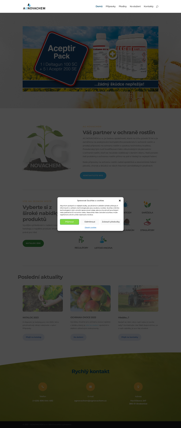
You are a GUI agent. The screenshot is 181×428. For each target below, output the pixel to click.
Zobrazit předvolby (111, 222)
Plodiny (123, 7)
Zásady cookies (90, 227)
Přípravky (111, 7)
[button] (120, 200)
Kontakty (148, 7)
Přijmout (69, 222)
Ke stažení (135, 7)
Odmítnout (89, 222)
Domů (99, 7)
